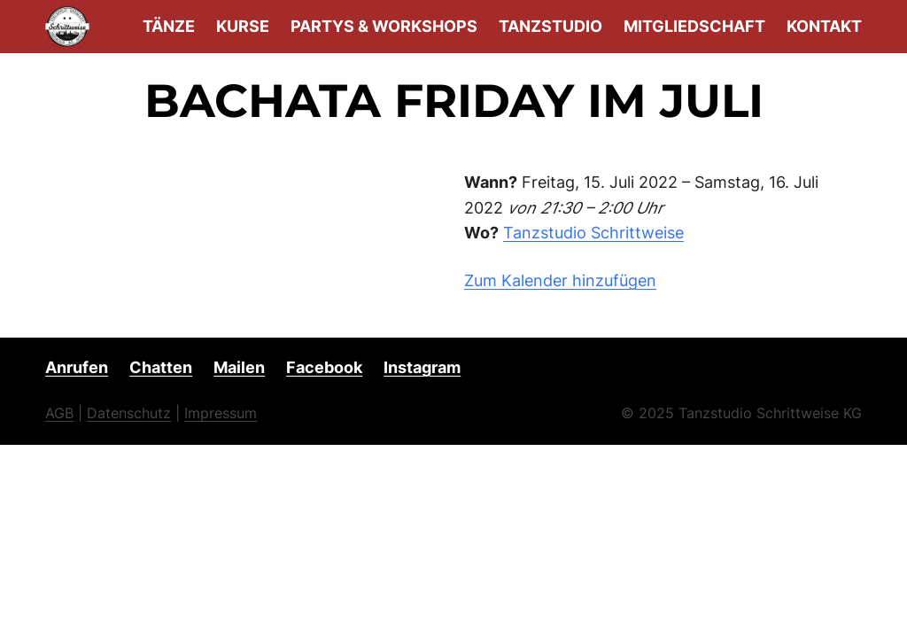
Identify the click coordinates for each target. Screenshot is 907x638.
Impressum (220, 413)
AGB (59, 413)
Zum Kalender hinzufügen (560, 280)
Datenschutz (129, 413)
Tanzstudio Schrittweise (593, 232)
